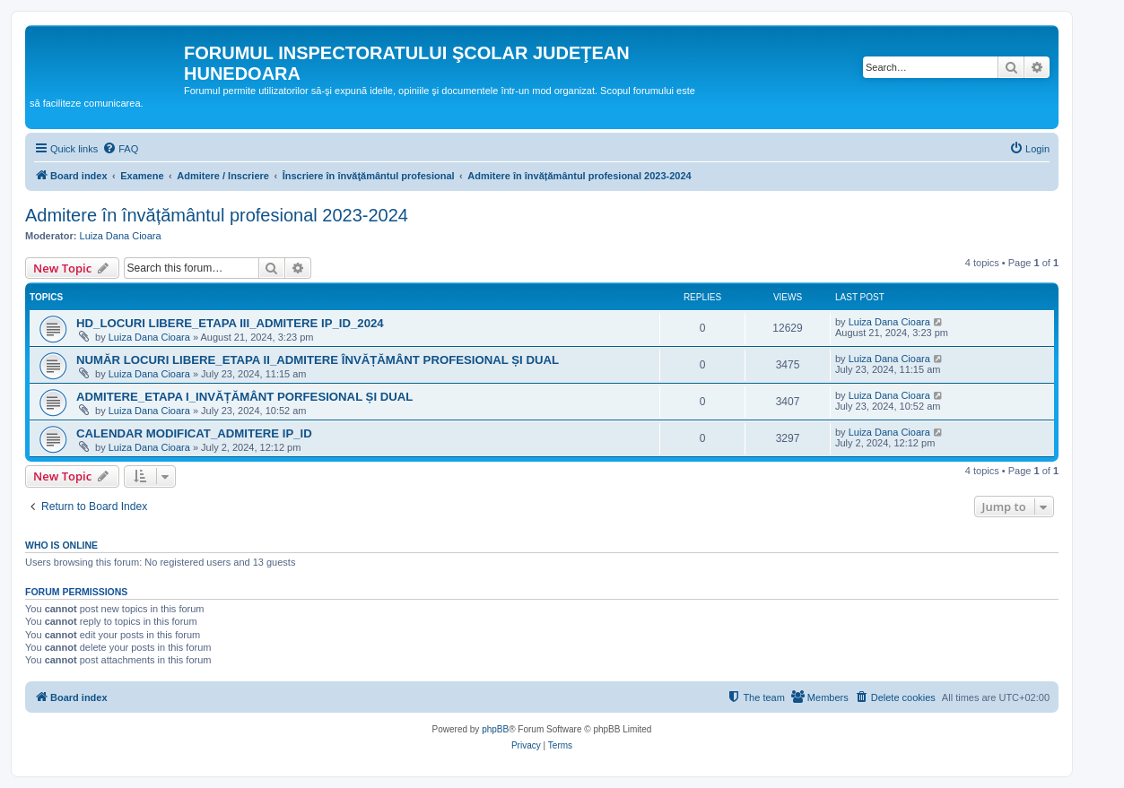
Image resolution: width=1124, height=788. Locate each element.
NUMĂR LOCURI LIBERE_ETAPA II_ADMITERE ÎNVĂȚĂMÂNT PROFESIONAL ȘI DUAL (317, 360)
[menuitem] (120, 149)
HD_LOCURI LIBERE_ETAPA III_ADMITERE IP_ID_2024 (230, 323)
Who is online (61, 545)
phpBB (495, 729)
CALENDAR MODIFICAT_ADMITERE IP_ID (194, 433)
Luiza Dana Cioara (120, 235)
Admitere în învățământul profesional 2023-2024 (216, 215)
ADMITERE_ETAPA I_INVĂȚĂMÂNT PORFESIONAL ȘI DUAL (244, 396)
